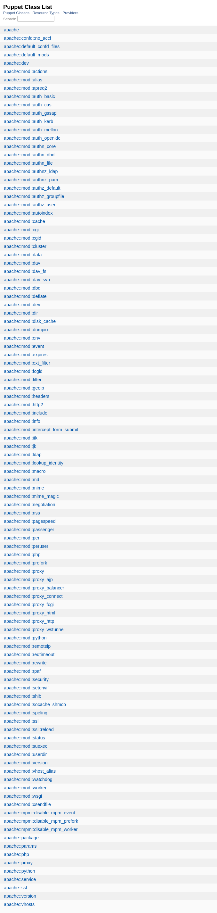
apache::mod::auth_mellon (31, 129)
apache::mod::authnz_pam (31, 179)
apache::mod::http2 (23, 404)
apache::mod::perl (22, 537)
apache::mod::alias (23, 79)
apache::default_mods (26, 54)
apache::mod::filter (23, 379)
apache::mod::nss (22, 512)
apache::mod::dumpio (26, 329)
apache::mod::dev (22, 304)
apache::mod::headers (26, 396)
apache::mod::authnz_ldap (31, 171)
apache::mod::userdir (25, 754)
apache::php (16, 854)
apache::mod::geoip (24, 388)
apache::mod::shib (22, 696)
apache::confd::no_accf (27, 38)
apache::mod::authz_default (32, 188)
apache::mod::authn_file (28, 163)
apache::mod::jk (20, 446)
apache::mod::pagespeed (29, 521)
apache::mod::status (24, 737)
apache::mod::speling (25, 712)
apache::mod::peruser (26, 546)
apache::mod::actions (25, 71)
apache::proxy (18, 862)
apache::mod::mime (24, 487)
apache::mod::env (22, 338)
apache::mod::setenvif (26, 687)
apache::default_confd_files (32, 46)
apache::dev (16, 63)
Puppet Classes (16, 13)
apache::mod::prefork (25, 562)
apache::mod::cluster (25, 246)
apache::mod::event (24, 346)
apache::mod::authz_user (29, 204)
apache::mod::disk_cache (30, 321)
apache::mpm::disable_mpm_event (39, 812)
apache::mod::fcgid (23, 371)
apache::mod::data (23, 254)
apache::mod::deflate (25, 296)
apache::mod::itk (20, 437)
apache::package (21, 837)
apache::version (20, 896)
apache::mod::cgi (21, 229)
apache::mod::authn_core (30, 146)
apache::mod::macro (24, 471)
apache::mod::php (22, 554)
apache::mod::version (26, 762)
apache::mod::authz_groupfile (34, 196)
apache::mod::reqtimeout (29, 654)
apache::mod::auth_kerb (28, 121)
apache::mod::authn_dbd (29, 154)
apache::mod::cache (24, 221)
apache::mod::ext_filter (27, 363)
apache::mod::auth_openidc (32, 138)
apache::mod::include (25, 412)
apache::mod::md (21, 479)
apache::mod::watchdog (28, 779)
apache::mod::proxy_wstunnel (34, 629)
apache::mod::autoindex (28, 213)
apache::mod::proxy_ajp (28, 579)
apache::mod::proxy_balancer (34, 587)
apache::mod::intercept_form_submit (41, 429)
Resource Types (46, 13)
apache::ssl (15, 887)
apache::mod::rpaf (22, 671)
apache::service (20, 879)
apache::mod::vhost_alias (30, 771)
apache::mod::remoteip (27, 646)
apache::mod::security (26, 679)
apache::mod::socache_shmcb (35, 704)
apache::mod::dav (22, 263)
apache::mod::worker (25, 787)
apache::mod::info (22, 421)
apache (11, 29)
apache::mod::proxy (24, 571)
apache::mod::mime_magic (31, 496)
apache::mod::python (25, 637)
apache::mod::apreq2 (25, 88)
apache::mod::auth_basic (29, 96)
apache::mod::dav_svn (27, 279)
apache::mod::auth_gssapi (31, 113)
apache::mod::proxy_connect (33, 596)
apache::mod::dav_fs (25, 271)
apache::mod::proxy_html (29, 612)
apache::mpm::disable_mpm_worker (40, 829)
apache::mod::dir (21, 313)
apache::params (20, 846)
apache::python (19, 871)
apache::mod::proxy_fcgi (29, 604)
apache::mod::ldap (23, 454)
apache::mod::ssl (21, 721)
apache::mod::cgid (22, 238)
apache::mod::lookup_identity (33, 462)
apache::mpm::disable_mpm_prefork (41, 821)
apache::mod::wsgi (23, 796)
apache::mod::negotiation (29, 504)
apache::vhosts (19, 904)
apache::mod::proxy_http (29, 621)
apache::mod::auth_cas (28, 104)
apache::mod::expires (26, 354)
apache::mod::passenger (29, 529)
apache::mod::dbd (22, 288)
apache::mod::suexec (25, 746)
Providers (70, 13)
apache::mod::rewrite (25, 662)
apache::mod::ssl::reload (29, 729)
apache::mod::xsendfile (27, 804)
